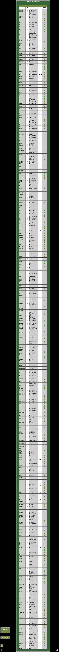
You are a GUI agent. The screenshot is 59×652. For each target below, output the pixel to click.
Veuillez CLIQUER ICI (5, 638)
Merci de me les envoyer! (5, 632)
